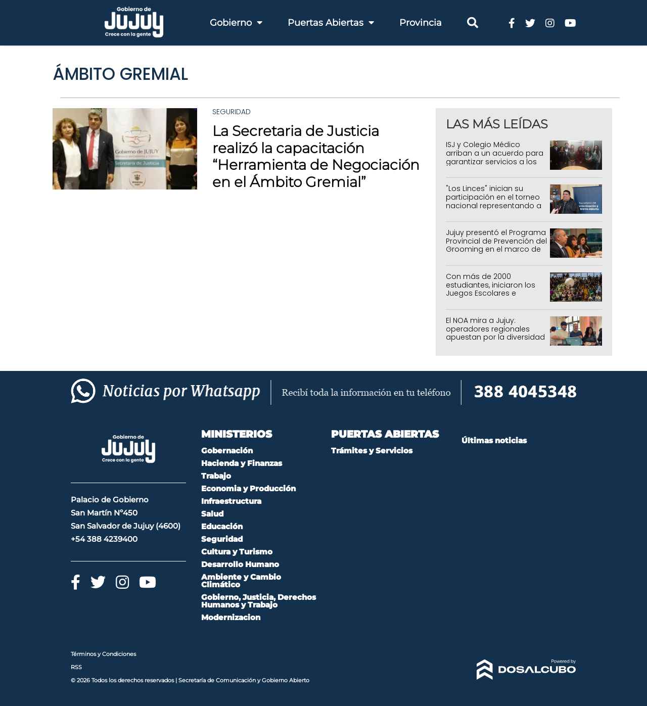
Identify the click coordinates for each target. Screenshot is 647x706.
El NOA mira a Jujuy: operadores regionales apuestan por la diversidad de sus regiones (495, 333)
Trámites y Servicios (371, 450)
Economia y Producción (248, 488)
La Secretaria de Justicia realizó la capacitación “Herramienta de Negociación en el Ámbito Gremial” (316, 156)
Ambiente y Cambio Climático (241, 580)
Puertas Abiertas (331, 22)
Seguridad (231, 112)
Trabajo (216, 476)
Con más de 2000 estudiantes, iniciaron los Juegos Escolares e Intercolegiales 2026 (490, 289)
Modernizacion (230, 617)
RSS (76, 667)
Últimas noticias (494, 440)
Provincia (420, 22)
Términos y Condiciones (103, 653)
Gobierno (236, 22)
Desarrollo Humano (240, 564)
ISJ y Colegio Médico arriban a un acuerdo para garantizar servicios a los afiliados (494, 157)
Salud (212, 514)
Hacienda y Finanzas (241, 463)
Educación (222, 526)
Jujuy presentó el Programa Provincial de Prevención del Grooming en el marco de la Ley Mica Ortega (496, 245)
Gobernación (227, 450)
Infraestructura (231, 501)
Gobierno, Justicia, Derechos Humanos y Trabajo (258, 600)
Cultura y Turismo (236, 551)
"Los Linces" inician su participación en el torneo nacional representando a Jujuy (493, 201)
